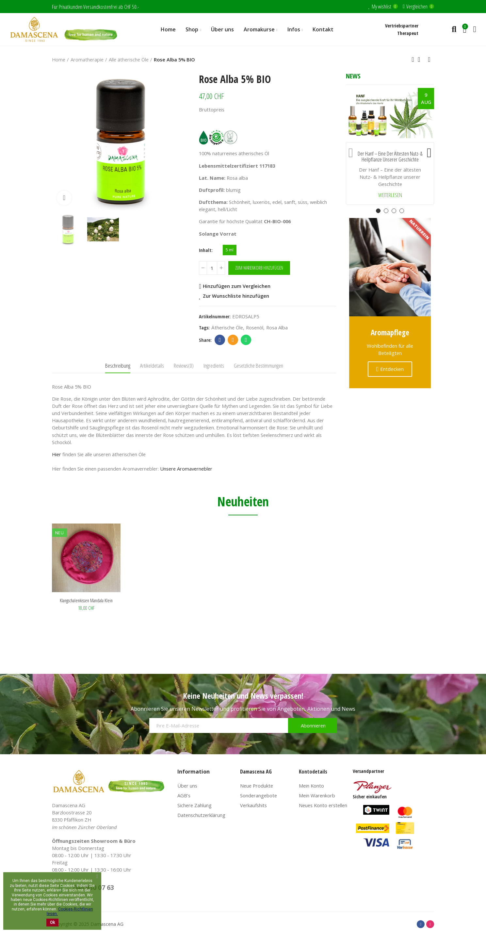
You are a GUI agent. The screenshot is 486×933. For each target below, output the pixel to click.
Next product (429, 59)
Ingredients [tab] (213, 365)
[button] (351, 151)
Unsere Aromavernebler (186, 468)
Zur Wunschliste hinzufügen (236, 296)
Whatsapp (246, 340)
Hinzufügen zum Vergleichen (236, 286)
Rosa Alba (277, 327)
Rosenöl (254, 327)
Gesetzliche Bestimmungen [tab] (258, 365)
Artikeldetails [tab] (152, 365)
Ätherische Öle (227, 327)
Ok (52, 922)
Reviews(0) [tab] (184, 365)
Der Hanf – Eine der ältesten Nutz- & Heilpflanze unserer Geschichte (390, 157)
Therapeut (407, 33)
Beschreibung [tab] (117, 365)
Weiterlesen (390, 195)
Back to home (421, 59)
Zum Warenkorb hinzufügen (259, 268)
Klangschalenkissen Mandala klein (86, 600)
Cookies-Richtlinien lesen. (70, 911)
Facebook (220, 340)
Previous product (413, 59)
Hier (56, 454)
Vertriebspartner (401, 25)
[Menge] (212, 268)
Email (233, 340)
